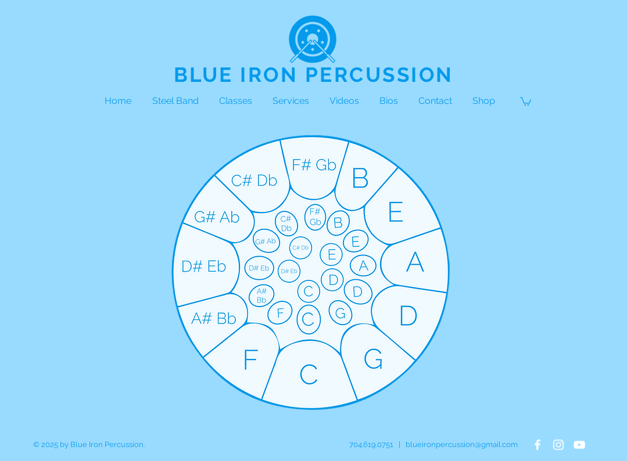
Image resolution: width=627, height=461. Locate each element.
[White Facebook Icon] (537, 445)
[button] (525, 101)
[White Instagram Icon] (558, 445)
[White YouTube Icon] (579, 445)
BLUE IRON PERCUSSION (314, 75)
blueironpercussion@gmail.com (462, 444)
